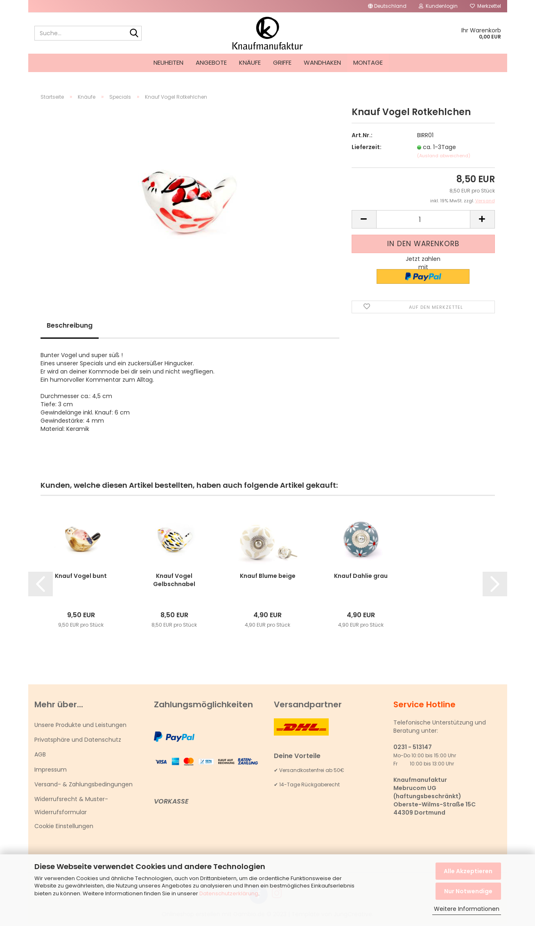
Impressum (50, 771)
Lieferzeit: (366, 149)
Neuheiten (168, 62)
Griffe (282, 62)
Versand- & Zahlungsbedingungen (83, 786)
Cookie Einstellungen (63, 828)
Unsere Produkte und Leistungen (80, 726)
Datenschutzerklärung (228, 893)
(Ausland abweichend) (443, 157)
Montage (368, 62)
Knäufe (250, 62)
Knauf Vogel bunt (81, 577)
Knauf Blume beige (268, 577)
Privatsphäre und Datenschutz (77, 741)
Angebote (211, 62)
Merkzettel (485, 5)
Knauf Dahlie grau (361, 577)
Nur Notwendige (468, 891)
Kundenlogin (438, 5)
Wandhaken (322, 62)
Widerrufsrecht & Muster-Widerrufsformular (71, 807)
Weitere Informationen (466, 909)
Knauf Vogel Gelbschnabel (174, 581)
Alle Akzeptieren (468, 871)
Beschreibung (70, 327)
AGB (40, 756)
